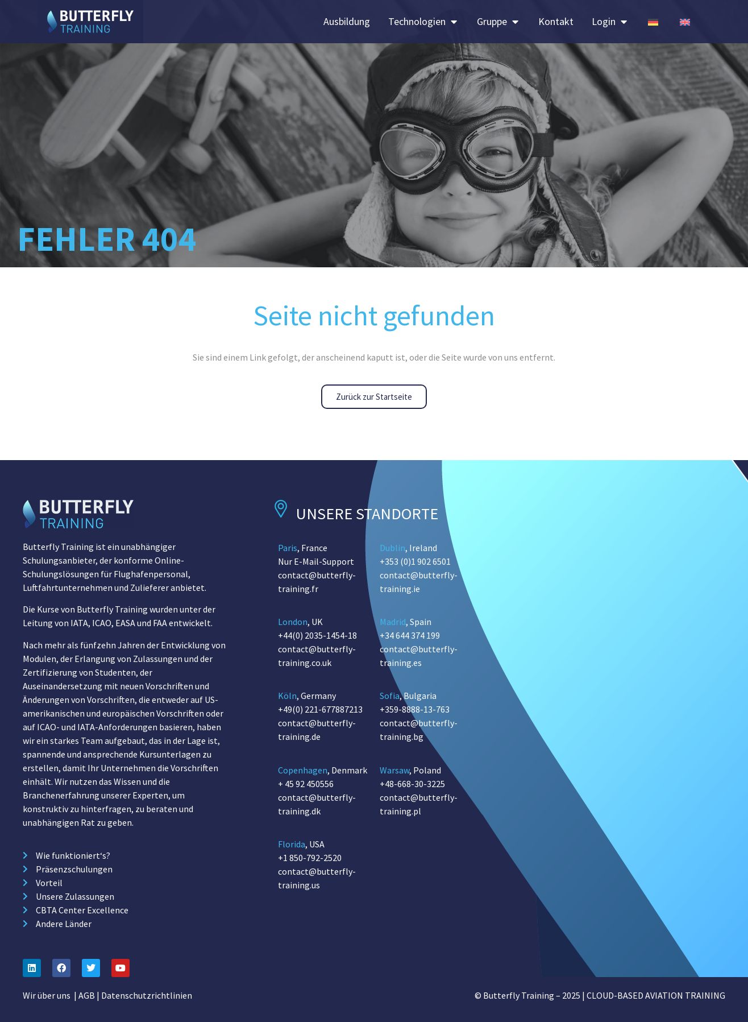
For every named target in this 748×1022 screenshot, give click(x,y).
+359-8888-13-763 (415, 709)
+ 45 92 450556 (306, 783)
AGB (86, 995)
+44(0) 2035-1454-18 (317, 635)
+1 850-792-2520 (310, 857)
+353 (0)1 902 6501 (415, 561)
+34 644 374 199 (410, 635)
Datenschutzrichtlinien (146, 995)
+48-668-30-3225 (412, 783)
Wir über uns (46, 995)
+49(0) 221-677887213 (320, 709)
